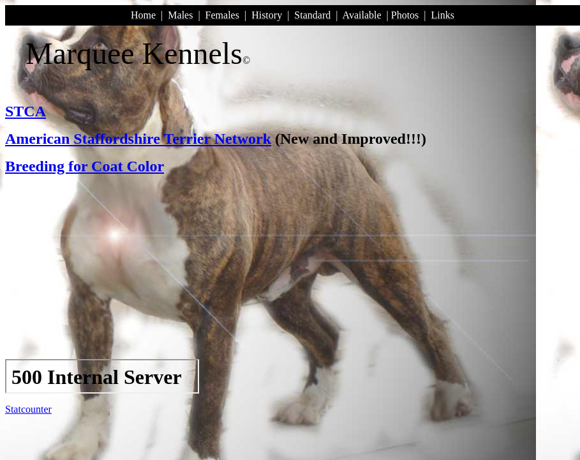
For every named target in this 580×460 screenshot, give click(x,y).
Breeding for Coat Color (84, 166)
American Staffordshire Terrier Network (138, 138)
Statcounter (28, 409)
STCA (25, 111)
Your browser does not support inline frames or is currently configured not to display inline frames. (102, 376)
